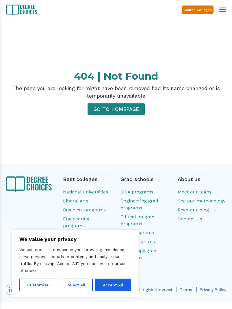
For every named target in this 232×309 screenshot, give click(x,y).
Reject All (75, 285)
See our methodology (201, 201)
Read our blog (193, 210)
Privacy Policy (213, 289)
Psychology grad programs (138, 254)
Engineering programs (76, 222)
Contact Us (190, 219)
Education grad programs (137, 220)
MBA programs (136, 192)
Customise (38, 285)
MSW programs (137, 241)
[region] (75, 263)
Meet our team (194, 192)
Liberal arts (75, 201)
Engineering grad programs (139, 204)
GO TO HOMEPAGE (116, 109)
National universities (85, 192)
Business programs (84, 210)
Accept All (113, 285)
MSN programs (137, 232)
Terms (186, 289)
